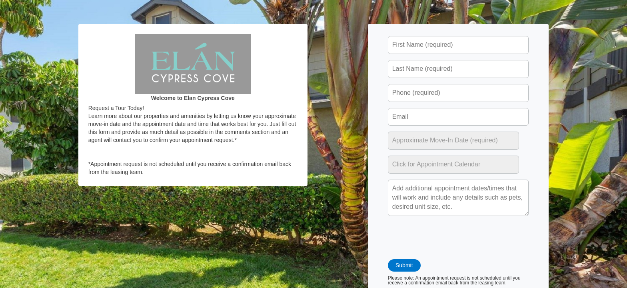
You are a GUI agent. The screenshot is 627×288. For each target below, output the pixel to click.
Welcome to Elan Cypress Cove (193, 98)
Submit (404, 265)
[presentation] (448, 237)
